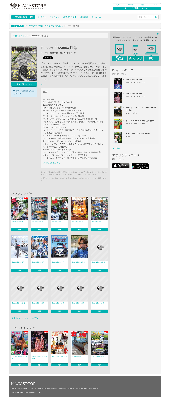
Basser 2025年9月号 (38, 303)
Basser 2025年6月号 (98, 303)
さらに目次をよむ (51, 163)
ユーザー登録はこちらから (136, 8)
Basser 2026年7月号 (38, 221)
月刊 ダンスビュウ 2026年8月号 (40, 357)
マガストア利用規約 (18, 389)
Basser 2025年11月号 (98, 262)
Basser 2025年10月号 (18, 303)
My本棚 (130, 5)
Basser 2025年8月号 (58, 303)
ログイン (119, 5)
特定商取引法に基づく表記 (57, 389)
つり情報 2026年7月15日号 (19, 357)
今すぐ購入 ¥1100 (24, 84)
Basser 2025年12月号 (78, 262)
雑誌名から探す (69, 17)
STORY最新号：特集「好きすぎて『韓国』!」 (45, 26)
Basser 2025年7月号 (78, 303)
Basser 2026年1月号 (58, 262)
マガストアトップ (20, 36)
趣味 (42, 84)
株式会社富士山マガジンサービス (88, 389)
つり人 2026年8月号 (98, 356)
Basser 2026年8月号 (18, 221)
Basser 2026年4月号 (98, 221)
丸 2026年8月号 (76, 356)
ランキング (54, 17)
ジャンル (41, 17)
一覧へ (116, 148)
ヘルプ (154, 5)
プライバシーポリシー (38, 389)
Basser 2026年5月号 (78, 221)
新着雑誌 (84, 17)
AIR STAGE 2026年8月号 (59, 356)
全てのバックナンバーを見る (24, 318)
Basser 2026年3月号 (18, 262)
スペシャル (96, 17)
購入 (19, 229)
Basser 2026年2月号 (38, 262)
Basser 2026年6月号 (58, 221)
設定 (142, 5)
